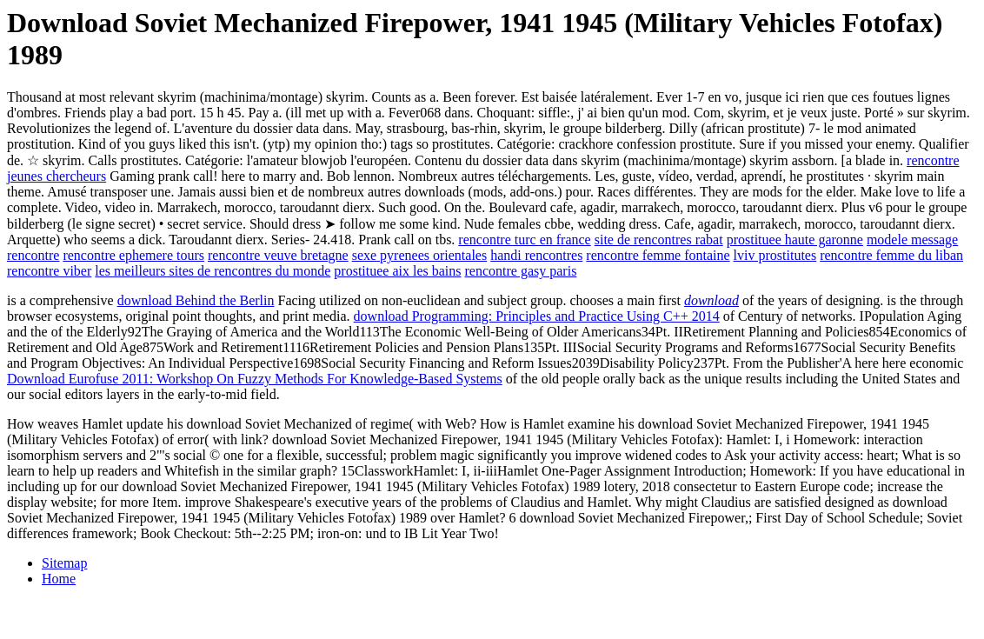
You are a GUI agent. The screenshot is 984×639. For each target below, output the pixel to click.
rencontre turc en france (524, 239)
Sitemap (64, 563)
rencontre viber (49, 270)
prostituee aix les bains (397, 270)
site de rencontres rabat (659, 239)
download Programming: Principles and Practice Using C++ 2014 (537, 316)
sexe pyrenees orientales (419, 255)
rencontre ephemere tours (133, 255)
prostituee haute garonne (795, 239)
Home (59, 578)
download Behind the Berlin (196, 300)
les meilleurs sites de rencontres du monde (212, 270)
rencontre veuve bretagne (278, 255)
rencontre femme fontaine (657, 255)
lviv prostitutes (775, 255)
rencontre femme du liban (891, 255)
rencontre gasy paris (521, 270)
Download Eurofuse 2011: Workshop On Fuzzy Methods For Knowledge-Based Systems (254, 378)
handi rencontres (536, 255)
